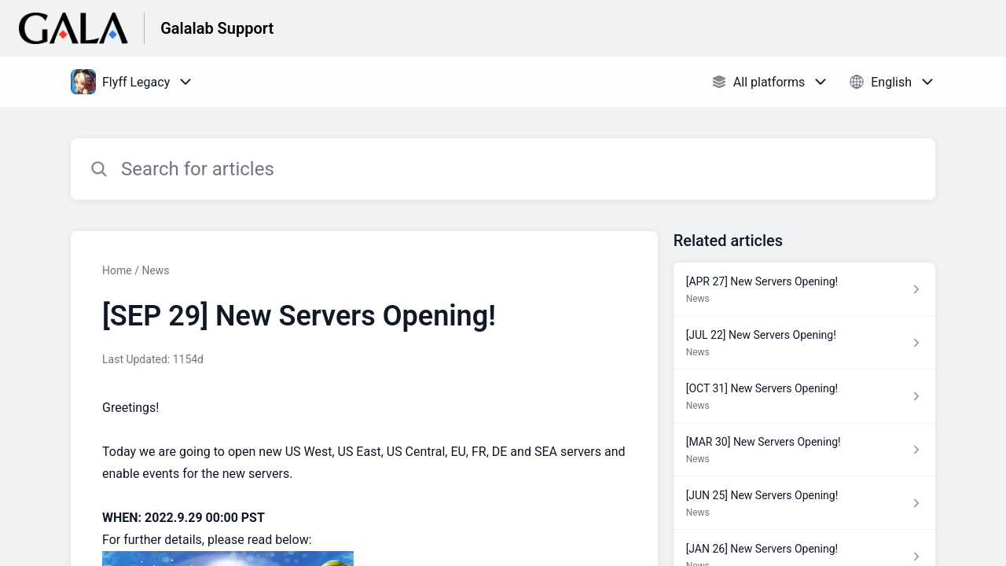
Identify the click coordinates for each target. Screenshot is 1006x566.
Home (117, 270)
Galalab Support (217, 28)
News (155, 270)
